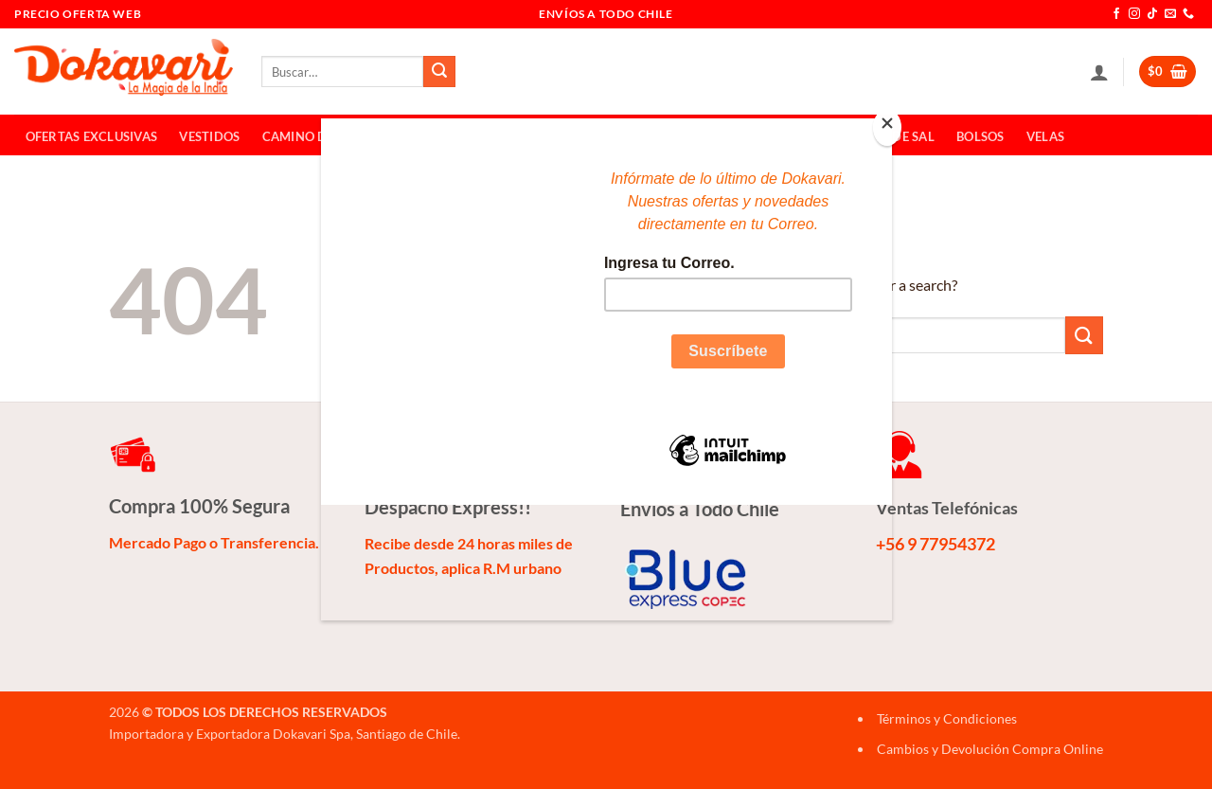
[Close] (887, 127)
